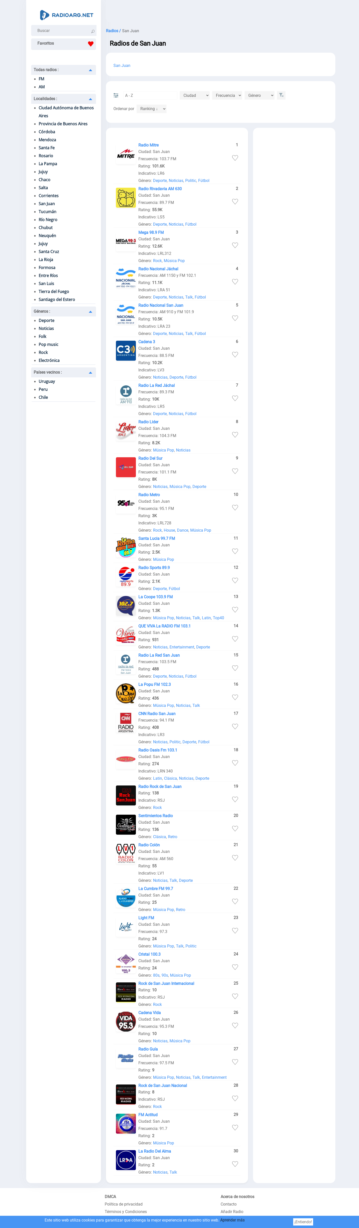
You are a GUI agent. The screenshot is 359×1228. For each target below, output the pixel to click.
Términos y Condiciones (126, 1211)
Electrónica (49, 360)
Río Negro (48, 219)
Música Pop (174, 260)
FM (41, 79)
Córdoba (47, 132)
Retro (172, 836)
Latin (206, 617)
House (169, 530)
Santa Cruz (49, 251)
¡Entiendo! (303, 1222)
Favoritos (66, 43)
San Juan (47, 203)
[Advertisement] (220, 12)
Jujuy (43, 171)
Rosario (46, 155)
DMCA (110, 1196)
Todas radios (46, 69)
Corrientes (49, 195)
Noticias (46, 328)
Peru (43, 389)
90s (165, 975)
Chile (43, 397)
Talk (189, 297)
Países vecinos (48, 372)
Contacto (229, 1204)
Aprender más (232, 1220)
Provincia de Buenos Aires (63, 124)
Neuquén (47, 235)
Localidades (45, 98)
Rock (43, 352)
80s (156, 975)
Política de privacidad (124, 1204)
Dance (182, 530)
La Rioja (46, 259)
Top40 (218, 617)
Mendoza (47, 140)
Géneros (42, 311)
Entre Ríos (48, 275)
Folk (42, 336)
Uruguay (47, 381)
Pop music (48, 344)
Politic (190, 180)
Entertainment (182, 647)
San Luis (46, 283)
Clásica (170, 778)
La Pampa (48, 163)
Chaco (44, 179)
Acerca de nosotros (237, 1196)
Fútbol (203, 180)
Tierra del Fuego (54, 291)
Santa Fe (47, 148)
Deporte (46, 320)
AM (42, 87)
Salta (43, 187)
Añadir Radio (232, 1211)
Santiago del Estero (57, 299)
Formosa (47, 267)
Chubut (46, 227)
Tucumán (47, 211)
